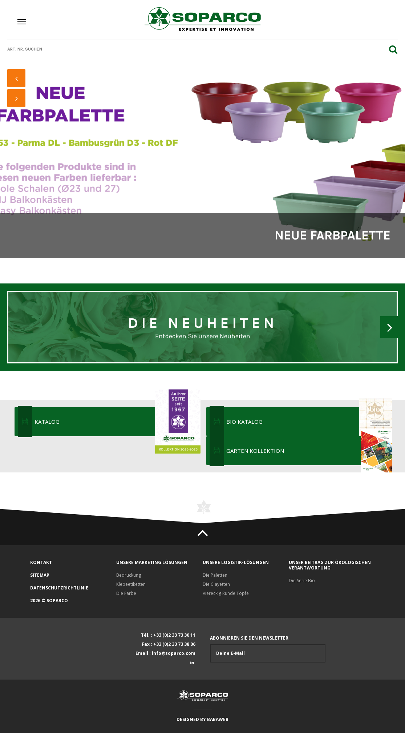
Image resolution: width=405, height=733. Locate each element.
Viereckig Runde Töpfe (226, 593)
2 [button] (16, 135)
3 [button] (16, 144)
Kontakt (41, 562)
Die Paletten (215, 575)
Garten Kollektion (308, 450)
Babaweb (217, 719)
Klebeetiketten (131, 584)
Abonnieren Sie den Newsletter (268, 648)
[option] (202, 160)
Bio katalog (308, 421)
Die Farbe (126, 593)
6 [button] (16, 171)
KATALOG (117, 421)
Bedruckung (128, 575)
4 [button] (16, 153)
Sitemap (39, 575)
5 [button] (16, 162)
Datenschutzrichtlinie (59, 588)
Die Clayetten (216, 584)
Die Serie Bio (302, 580)
